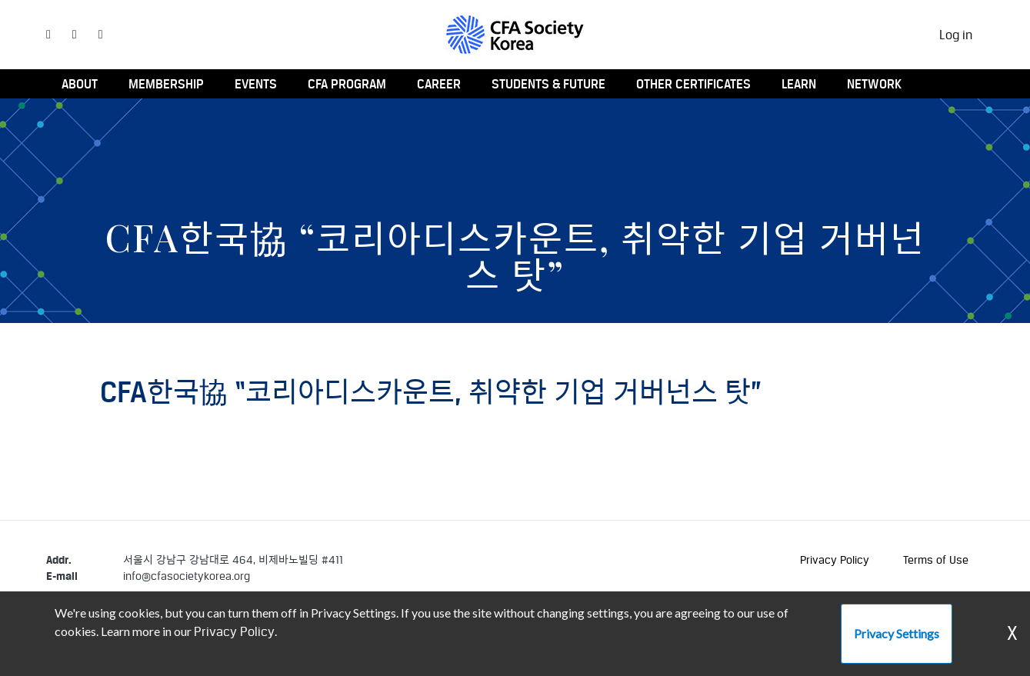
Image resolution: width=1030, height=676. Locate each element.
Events (256, 84)
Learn (799, 84)
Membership (166, 84)
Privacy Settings (896, 633)
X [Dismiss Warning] (1012, 633)
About (80, 84)
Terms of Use (935, 559)
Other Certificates (693, 84)
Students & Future (548, 84)
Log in (955, 34)
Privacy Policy (834, 559)
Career (439, 84)
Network (874, 84)
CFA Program (347, 84)
